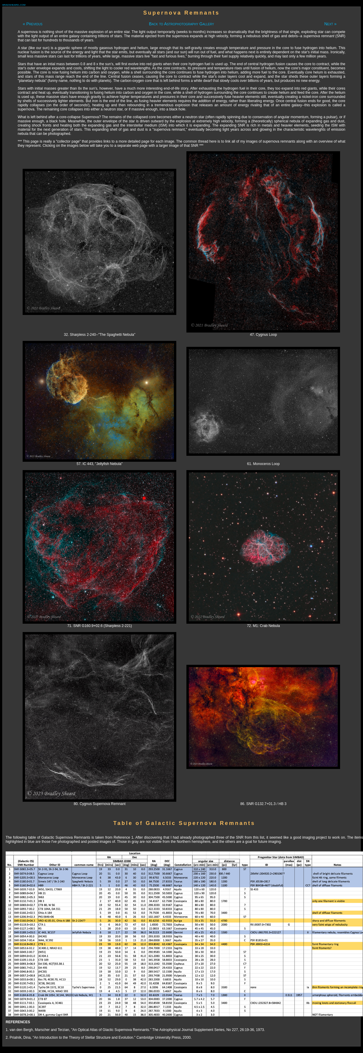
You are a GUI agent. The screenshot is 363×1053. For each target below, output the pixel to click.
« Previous (32, 23)
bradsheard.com (14, 4)
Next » (330, 23)
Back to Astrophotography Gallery (181, 23)
